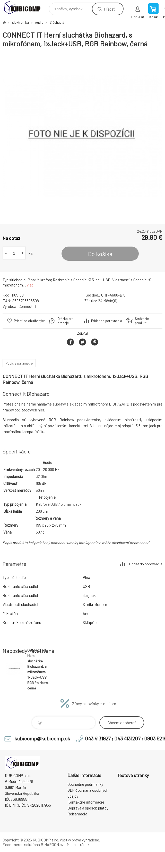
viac (30, 285)
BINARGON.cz (52, 844)
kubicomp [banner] (25, 7)
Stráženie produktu (142, 321)
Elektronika (20, 22)
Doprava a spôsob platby (87, 808)
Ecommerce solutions (21, 844)
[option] (82, 136)
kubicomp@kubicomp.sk (42, 738)
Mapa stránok (78, 844)
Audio (39, 22)
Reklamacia (77, 814)
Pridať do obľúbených (30, 321)
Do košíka (100, 253)
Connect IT (28, 306)
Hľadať (109, 8)
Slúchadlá (57, 22)
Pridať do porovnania (106, 321)
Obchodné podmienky (85, 784)
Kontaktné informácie (85, 802)
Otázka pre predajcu (65, 321)
